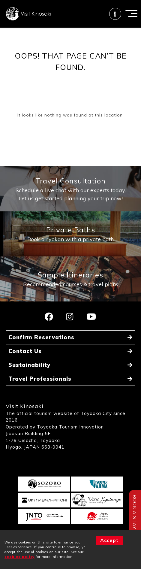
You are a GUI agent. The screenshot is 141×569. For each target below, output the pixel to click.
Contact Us (25, 351)
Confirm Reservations (41, 337)
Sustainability (29, 365)
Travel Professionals (39, 378)
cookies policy (19, 557)
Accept (109, 540)
